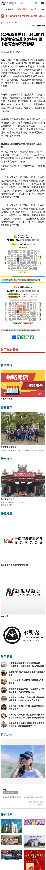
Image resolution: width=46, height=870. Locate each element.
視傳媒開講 (22, 9)
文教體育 (34, 9)
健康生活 (9, 9)
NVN (33, 26)
